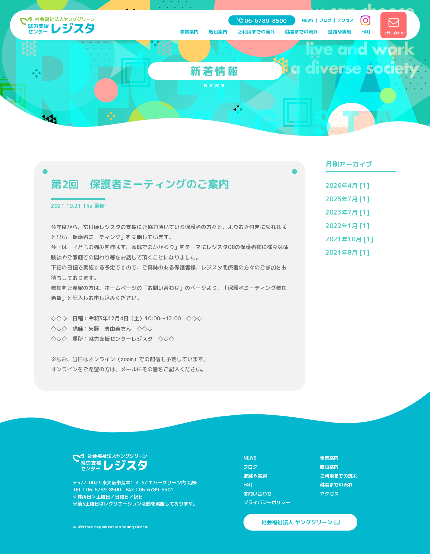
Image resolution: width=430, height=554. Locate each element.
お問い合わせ (257, 493)
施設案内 (218, 31)
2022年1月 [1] (347, 226)
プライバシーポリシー (266, 502)
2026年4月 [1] (347, 185)
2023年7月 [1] (347, 212)
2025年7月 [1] (347, 199)
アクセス (346, 20)
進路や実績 (339, 31)
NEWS (307, 20)
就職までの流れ (301, 31)
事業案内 (189, 31)
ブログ (325, 20)
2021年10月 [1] (349, 239)
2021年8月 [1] (347, 252)
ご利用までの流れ (256, 31)
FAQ (365, 31)
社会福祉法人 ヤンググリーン (300, 522)
